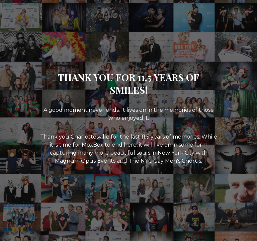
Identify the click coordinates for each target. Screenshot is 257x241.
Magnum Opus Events (85, 161)
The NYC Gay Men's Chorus (164, 161)
